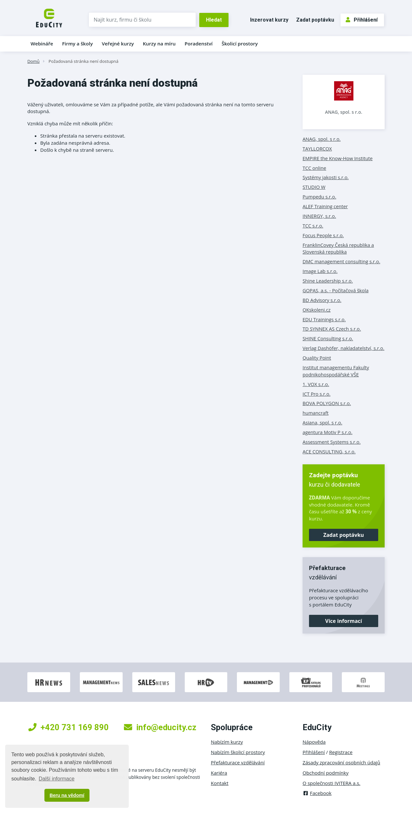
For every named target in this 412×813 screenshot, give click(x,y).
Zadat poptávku (315, 20)
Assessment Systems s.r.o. (331, 442)
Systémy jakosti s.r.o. (326, 177)
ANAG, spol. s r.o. (343, 112)
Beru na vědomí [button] (67, 795)
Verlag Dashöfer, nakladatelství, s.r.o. (343, 348)
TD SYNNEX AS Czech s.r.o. (332, 328)
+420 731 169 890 (68, 727)
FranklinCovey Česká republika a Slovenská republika (338, 248)
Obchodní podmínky (326, 772)
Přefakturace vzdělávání (238, 762)
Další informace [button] (56, 778)
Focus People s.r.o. (323, 235)
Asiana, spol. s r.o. (322, 422)
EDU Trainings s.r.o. (324, 319)
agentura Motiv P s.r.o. (327, 432)
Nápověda (314, 742)
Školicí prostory (239, 43)
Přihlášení (362, 20)
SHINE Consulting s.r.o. (328, 338)
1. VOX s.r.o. (316, 384)
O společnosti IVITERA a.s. (331, 783)
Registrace (341, 752)
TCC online (314, 168)
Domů (33, 61)
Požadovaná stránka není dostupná (83, 61)
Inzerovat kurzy (269, 20)
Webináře (42, 43)
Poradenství (199, 43)
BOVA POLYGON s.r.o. (327, 403)
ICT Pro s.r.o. (317, 394)
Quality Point (317, 357)
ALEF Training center (325, 206)
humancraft (316, 413)
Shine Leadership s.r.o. (328, 280)
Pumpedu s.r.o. (319, 196)
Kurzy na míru (159, 43)
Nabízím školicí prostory (238, 752)
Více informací (343, 620)
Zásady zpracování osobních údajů (341, 762)
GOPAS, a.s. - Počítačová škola (336, 290)
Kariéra (219, 772)
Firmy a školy (77, 43)
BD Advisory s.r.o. (322, 300)
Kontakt (220, 783)
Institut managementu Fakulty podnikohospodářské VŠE (336, 371)
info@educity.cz (160, 727)
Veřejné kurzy (118, 43)
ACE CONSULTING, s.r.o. (329, 451)
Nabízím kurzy (227, 742)
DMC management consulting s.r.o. (341, 261)
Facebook (317, 793)
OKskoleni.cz (317, 309)
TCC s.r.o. (313, 225)
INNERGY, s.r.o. (319, 216)
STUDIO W (314, 187)
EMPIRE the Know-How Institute (338, 158)
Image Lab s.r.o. (320, 271)
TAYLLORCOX (317, 148)
